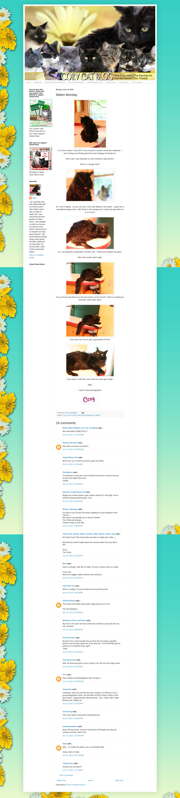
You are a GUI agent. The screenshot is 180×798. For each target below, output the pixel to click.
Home (28, 82)
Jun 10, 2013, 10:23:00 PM (73, 736)
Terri (64, 675)
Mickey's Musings (70, 509)
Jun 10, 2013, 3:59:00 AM (73, 484)
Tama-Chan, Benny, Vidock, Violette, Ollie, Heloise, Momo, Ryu (89, 534)
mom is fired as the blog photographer (80, 415)
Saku (65, 744)
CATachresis (68, 763)
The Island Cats (69, 660)
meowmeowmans (70, 726)
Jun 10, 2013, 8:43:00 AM (73, 667)
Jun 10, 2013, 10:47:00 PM (73, 755)
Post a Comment (66, 775)
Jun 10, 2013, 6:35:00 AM (73, 652)
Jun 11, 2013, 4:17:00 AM (73, 770)
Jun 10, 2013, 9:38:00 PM (73, 718)
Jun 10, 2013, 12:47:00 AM (73, 435)
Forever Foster (69, 638)
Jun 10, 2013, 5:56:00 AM (73, 593)
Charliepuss (68, 472)
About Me (37, 82)
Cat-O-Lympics (137, 82)
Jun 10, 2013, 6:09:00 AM (73, 630)
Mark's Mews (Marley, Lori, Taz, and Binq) (80, 428)
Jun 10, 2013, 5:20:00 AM (73, 556)
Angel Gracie (111, 82)
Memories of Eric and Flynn (74, 620)
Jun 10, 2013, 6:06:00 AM (73, 612)
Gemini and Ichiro (70, 443)
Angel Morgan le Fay (95, 82)
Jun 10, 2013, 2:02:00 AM (73, 464)
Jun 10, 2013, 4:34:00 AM (73, 526)
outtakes (98, 415)
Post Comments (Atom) (76, 785)
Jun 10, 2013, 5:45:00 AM (73, 578)
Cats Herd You (69, 586)
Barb (65, 564)
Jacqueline (67, 689)
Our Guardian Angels (76, 82)
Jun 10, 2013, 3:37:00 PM (73, 704)
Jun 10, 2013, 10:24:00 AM (73, 681)
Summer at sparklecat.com (74, 492)
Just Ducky (67, 712)
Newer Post (61, 780)
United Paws (123, 82)
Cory (64, 415)
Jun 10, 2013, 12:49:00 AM (73, 449)
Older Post (119, 780)
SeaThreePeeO (69, 601)
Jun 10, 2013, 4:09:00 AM (73, 501)
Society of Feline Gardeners (55, 82)
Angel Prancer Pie (70, 457)
